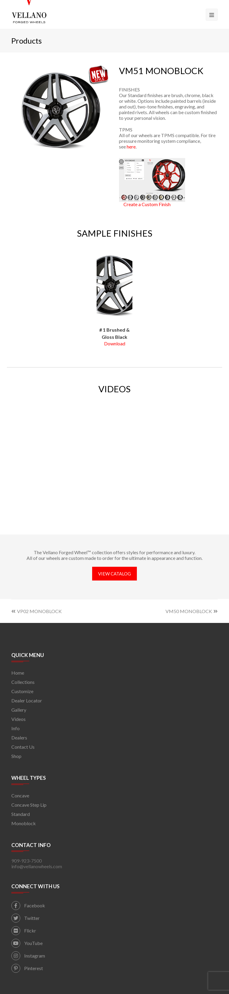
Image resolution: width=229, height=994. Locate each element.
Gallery (18, 710)
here (131, 146)
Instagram (28, 955)
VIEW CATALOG (114, 573)
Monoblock (23, 823)
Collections (23, 682)
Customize (22, 691)
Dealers (19, 737)
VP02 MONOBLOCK (36, 611)
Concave (20, 795)
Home (17, 673)
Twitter (25, 918)
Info (15, 728)
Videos (18, 719)
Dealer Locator (26, 700)
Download (114, 343)
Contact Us (23, 747)
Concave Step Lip (29, 805)
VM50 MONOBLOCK (191, 611)
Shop (16, 756)
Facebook (28, 905)
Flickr (23, 930)
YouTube (27, 943)
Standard (20, 814)
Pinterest (27, 968)
